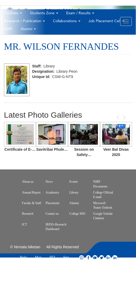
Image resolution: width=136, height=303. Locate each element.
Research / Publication (24, 21)
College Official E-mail (103, 195)
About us (28, 181)
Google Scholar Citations (103, 216)
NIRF (8, 29)
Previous (118, 117)
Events (73, 181)
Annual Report (31, 192)
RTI (52, 257)
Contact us (52, 213)
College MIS (77, 213)
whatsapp (81, 258)
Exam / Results (80, 13)
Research (27, 213)
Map (38, 257)
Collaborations (66, 21)
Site (66, 257)
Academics (52, 192)
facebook (88, 258)
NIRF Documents (100, 184)
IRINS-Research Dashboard (56, 227)
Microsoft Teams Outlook (102, 205)
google (108, 258)
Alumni (28, 29)
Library (74, 192)
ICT (24, 224)
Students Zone (44, 13)
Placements (53, 203)
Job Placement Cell (106, 21)
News (49, 181)
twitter (101, 258)
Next (123, 118)
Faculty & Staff (31, 203)
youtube (95, 258)
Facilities (13, 13)
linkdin (114, 258)
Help (23, 257)
